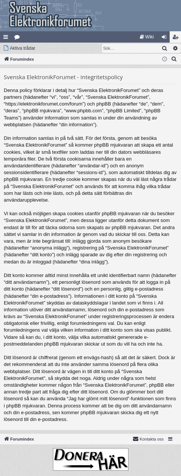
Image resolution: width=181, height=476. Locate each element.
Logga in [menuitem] (166, 38)
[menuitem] (146, 37)
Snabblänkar (7, 38)
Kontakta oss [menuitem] (148, 438)
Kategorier (18, 38)
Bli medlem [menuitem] (177, 38)
